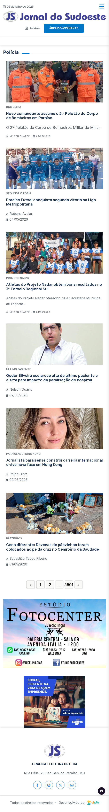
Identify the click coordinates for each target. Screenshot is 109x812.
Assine (35, 28)
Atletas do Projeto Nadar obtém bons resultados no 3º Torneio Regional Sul (54, 286)
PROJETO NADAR (17, 278)
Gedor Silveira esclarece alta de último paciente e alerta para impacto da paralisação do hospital (52, 377)
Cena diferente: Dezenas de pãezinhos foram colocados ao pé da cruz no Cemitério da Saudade (52, 547)
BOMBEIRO (13, 106)
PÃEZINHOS (14, 538)
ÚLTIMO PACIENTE (18, 369)
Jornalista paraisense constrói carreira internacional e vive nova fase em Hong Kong (54, 462)
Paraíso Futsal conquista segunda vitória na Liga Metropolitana (51, 202)
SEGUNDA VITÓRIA (18, 193)
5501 (69, 584)
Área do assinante (63, 28)
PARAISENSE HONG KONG (23, 453)
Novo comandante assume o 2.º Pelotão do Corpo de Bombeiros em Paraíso (52, 115)
